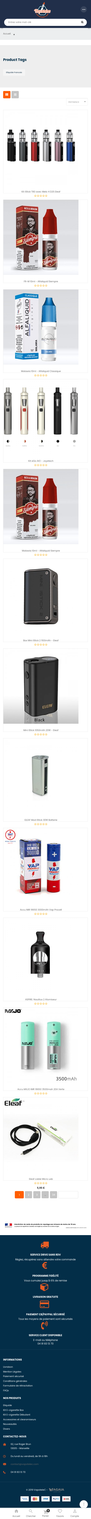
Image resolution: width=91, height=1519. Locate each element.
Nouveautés (10, 1424)
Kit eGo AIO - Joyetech (40, 461)
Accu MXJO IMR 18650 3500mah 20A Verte (41, 1089)
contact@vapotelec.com (25, 1464)
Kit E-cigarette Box (13, 1410)
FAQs (6, 1390)
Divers (6, 1428)
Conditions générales (15, 1381)
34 (53, 1194)
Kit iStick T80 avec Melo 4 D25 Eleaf (40, 191)
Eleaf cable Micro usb (41, 1179)
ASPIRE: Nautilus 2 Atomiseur (41, 999)
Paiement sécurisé (13, 1376)
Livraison (8, 1366)
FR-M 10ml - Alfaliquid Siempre (41, 281)
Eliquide (7, 1405)
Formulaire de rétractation (18, 1385)
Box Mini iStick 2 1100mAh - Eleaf (41, 640)
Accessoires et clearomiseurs (19, 1419)
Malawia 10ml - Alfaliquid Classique (41, 371)
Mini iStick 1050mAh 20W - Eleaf (40, 730)
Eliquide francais (14, 72)
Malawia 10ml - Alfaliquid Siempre (41, 550)
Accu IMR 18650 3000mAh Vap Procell (41, 909)
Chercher (82, 22)
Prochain (68, 1194)
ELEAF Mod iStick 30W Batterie (41, 820)
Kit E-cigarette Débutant (16, 1414)
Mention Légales (12, 1371)
